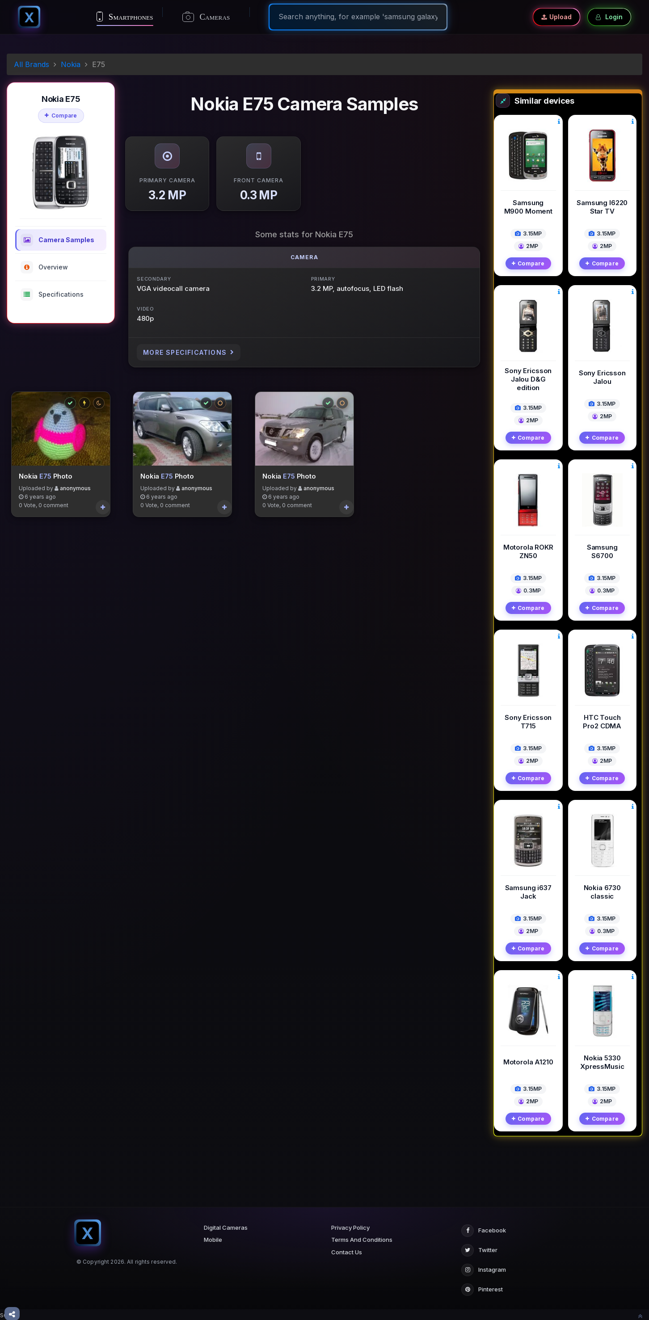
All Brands (31, 64)
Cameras (206, 17)
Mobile (213, 1239)
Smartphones (125, 16)
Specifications (52, 294)
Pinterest (482, 1289)
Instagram (483, 1270)
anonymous (75, 491)
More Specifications (188, 352)
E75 (45, 478)
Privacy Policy (350, 1227)
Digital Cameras (226, 1227)
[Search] (358, 16)
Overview (44, 267)
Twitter (479, 1250)
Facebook (483, 1230)
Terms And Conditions (361, 1239)
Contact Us (346, 1252)
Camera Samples (57, 240)
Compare (61, 115)
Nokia (70, 64)
